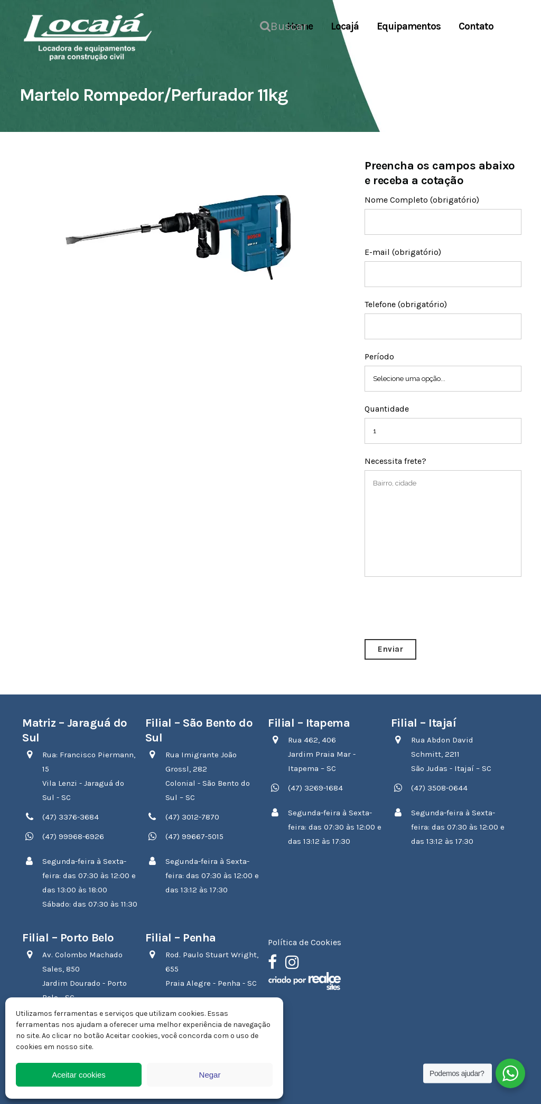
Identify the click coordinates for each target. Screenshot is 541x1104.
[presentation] (445, 608)
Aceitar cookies (79, 1074)
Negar (210, 1074)
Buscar (265, 25)
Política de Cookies (304, 942)
